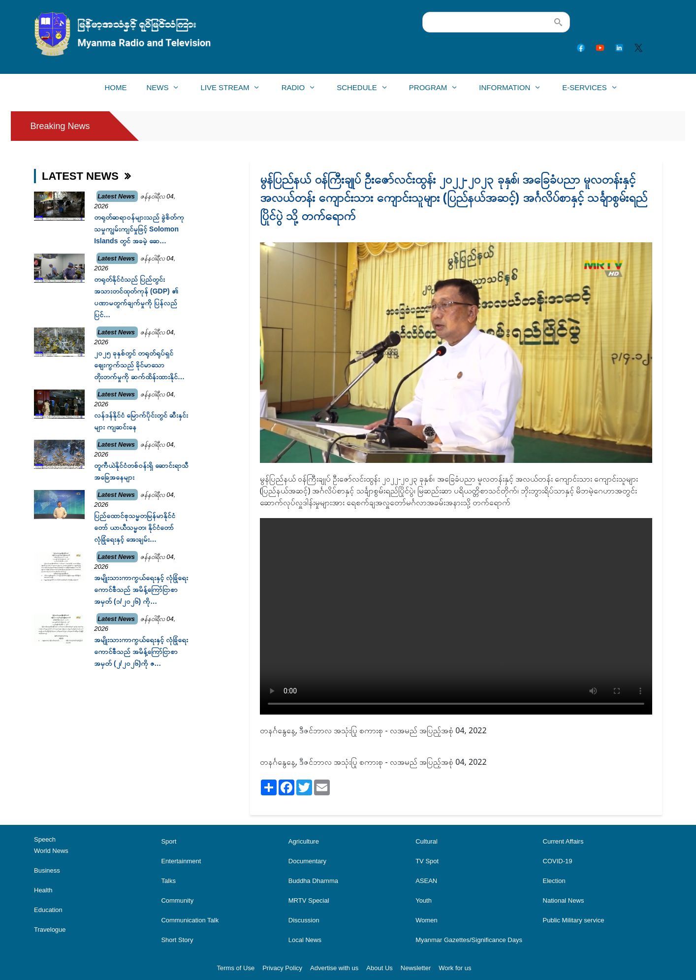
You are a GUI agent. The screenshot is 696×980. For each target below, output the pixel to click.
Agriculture (303, 841)
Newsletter (416, 968)
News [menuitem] (157, 90)
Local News (304, 940)
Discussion (303, 920)
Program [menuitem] (427, 90)
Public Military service (573, 920)
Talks (168, 880)
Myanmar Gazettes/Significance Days (468, 940)
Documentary (307, 861)
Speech (45, 839)
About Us (379, 968)
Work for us (455, 968)
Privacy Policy (282, 968)
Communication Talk (190, 920)
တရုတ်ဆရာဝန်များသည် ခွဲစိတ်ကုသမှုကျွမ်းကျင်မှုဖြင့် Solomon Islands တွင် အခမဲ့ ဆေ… (139, 229)
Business (47, 870)
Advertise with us (334, 968)
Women (426, 920)
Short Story (177, 940)
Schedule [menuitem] (356, 90)
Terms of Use (236, 968)
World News (51, 850)
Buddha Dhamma (313, 880)
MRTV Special (308, 900)
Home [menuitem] (115, 87)
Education (48, 910)
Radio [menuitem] (293, 90)
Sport (168, 841)
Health (43, 890)
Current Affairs (563, 841)
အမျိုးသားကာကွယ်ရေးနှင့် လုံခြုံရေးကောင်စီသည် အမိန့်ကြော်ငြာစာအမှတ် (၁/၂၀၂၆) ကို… (141, 589)
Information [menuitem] (504, 90)
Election (554, 880)
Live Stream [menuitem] (224, 90)
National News (563, 900)
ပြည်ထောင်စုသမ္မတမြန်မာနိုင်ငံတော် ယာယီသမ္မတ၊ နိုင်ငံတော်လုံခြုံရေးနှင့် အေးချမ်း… (134, 527)
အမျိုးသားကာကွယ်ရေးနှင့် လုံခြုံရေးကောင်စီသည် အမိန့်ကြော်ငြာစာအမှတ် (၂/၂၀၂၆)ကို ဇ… (141, 651)
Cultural (426, 841)
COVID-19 (557, 861)
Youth (423, 900)
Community (177, 900)
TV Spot (427, 861)
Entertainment (181, 861)
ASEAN (426, 880)
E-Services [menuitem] (584, 90)
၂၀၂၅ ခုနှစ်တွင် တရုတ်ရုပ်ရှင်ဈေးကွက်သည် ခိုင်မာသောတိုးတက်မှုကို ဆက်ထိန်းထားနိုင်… (139, 365)
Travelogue (50, 929)
